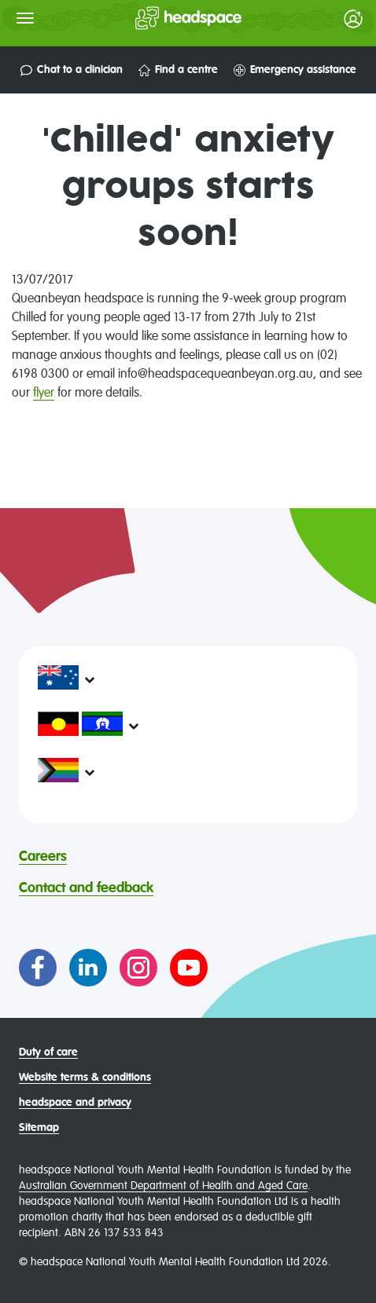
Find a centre (178, 70)
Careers (43, 857)
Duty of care (48, 1052)
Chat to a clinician (71, 70)
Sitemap (39, 1127)
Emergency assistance (295, 70)
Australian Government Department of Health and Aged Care (163, 1185)
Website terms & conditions (85, 1077)
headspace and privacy (75, 1102)
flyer (43, 393)
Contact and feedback (86, 888)
